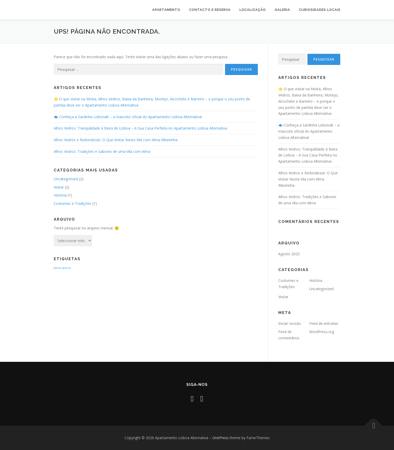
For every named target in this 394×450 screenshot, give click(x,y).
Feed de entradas (323, 323)
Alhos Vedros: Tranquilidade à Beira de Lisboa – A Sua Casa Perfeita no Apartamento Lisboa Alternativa (140, 128)
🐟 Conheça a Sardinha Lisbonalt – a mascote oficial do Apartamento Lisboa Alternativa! (128, 116)
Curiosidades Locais (320, 10)
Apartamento (166, 10)
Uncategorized (66, 178)
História (60, 195)
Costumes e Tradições (72, 203)
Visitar (59, 187)
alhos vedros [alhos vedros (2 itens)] (62, 268)
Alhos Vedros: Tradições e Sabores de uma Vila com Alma (102, 151)
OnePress (220, 437)
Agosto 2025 (289, 253)
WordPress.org (321, 331)
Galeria (282, 10)
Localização (253, 10)
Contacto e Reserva (210, 10)
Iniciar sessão (289, 323)
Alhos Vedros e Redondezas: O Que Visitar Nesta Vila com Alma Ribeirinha (115, 139)
